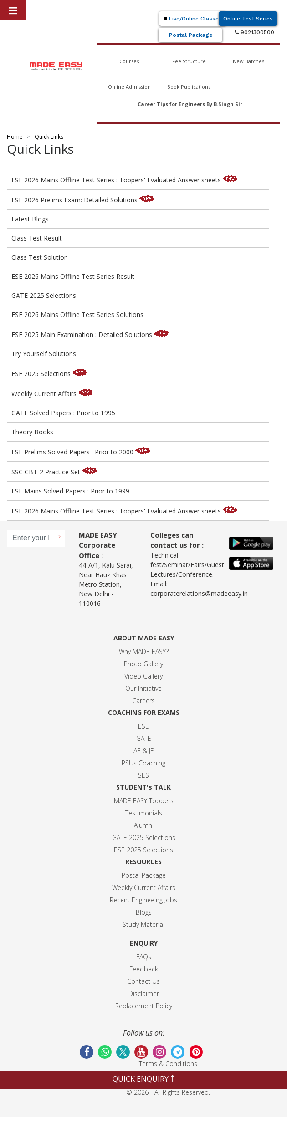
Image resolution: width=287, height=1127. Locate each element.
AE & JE (143, 750)
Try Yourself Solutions (43, 353)
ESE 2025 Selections (51, 373)
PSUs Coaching (143, 763)
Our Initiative (143, 688)
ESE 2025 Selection (142, 849)
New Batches (248, 61)
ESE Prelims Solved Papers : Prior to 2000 (82, 452)
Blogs (144, 912)
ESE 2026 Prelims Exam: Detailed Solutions (84, 200)
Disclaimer (143, 993)
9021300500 (254, 32)
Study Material (143, 924)
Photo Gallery (143, 663)
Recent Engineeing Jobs (143, 900)
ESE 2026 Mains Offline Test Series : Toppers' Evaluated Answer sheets (126, 180)
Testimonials (143, 813)
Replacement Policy (143, 1005)
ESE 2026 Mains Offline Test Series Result (72, 276)
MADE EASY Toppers (144, 800)
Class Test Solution (39, 257)
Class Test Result (36, 238)
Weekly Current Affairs (54, 393)
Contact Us (143, 981)
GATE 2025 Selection (142, 837)
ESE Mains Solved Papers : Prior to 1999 (70, 491)
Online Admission (129, 86)
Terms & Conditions (168, 1063)
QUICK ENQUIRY (144, 1079)
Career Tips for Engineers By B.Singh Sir (190, 104)
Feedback (143, 969)
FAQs (143, 956)
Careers (143, 700)
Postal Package (191, 35)
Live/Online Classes (193, 18)
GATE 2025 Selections (43, 295)
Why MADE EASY (142, 651)
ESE (143, 726)
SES (143, 775)
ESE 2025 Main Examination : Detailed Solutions (92, 334)
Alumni (144, 825)
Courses (129, 61)
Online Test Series (248, 18)
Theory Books (32, 432)
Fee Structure (189, 61)
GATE (143, 738)
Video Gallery (143, 676)
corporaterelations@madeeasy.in (199, 593)
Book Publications (188, 86)
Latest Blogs (30, 219)
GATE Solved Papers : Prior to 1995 (63, 412)
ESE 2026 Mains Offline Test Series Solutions (77, 314)
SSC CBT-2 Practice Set (56, 472)
